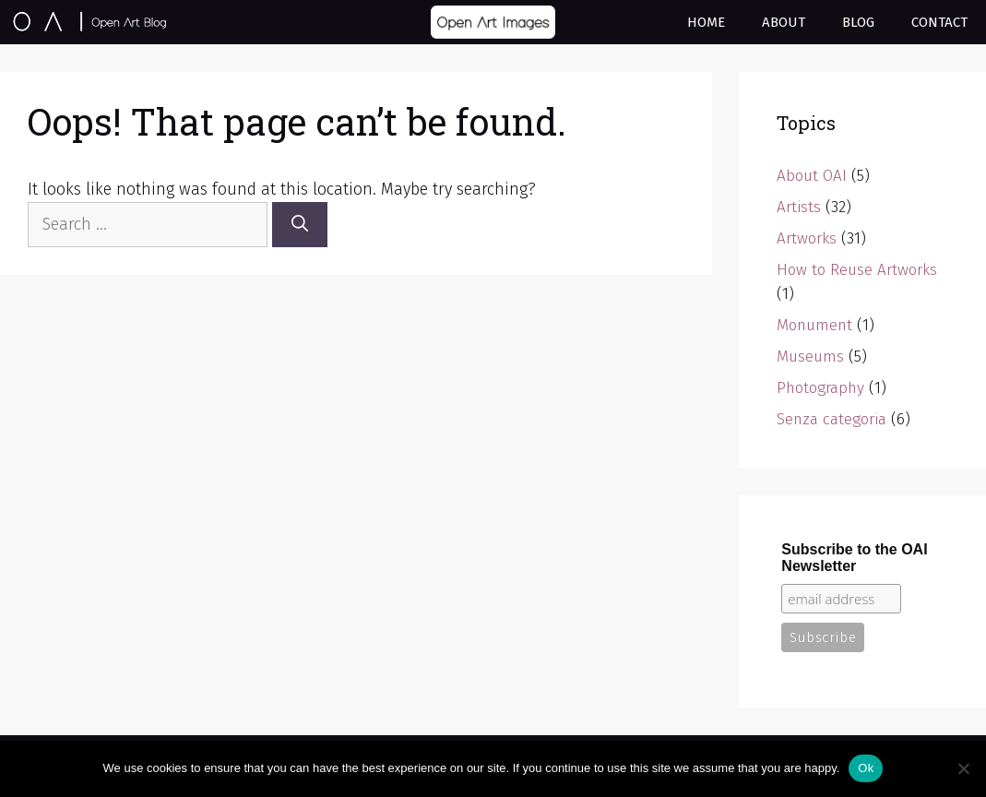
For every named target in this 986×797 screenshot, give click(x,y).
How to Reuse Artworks (857, 270)
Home (706, 22)
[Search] (299, 224)
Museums (810, 356)
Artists (799, 207)
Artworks (807, 238)
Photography (820, 388)
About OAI (812, 175)
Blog (858, 22)
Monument (814, 325)
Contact (939, 22)
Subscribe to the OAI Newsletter (854, 557)
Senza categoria (831, 419)
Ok (865, 768)
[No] (963, 768)
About (783, 22)
